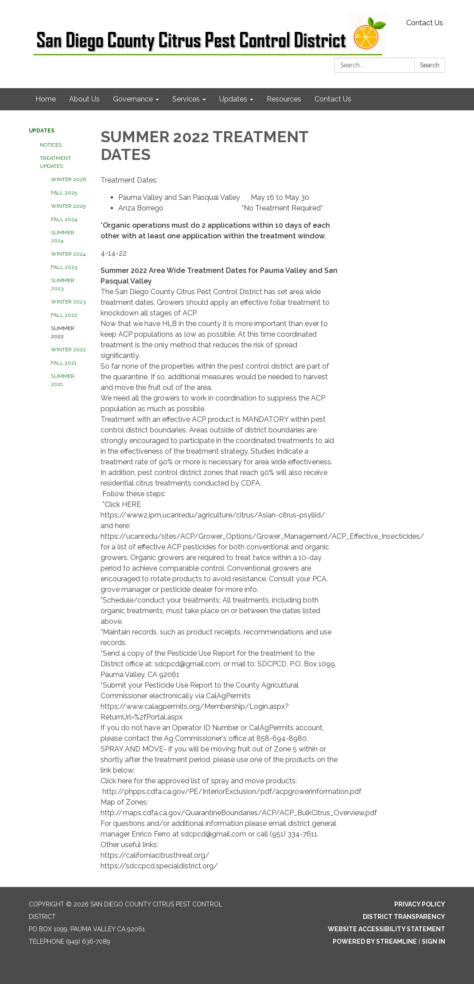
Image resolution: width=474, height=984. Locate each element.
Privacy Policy (419, 904)
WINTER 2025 (68, 206)
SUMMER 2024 (62, 236)
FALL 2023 (64, 267)
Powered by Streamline (375, 941)
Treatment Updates (55, 162)
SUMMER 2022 (62, 332)
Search (429, 65)
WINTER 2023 (68, 302)
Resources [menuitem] (284, 99)
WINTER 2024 (68, 254)
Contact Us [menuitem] (333, 99)
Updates (41, 131)
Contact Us (424, 23)
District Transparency (404, 916)
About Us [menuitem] (84, 99)
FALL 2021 (64, 363)
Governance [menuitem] (133, 99)
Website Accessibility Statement (386, 929)
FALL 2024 (64, 219)
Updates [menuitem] (233, 99)
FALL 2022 (64, 315)
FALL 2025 (64, 193)
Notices (51, 145)
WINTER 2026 (68, 179)
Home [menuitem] (45, 99)
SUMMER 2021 (62, 380)
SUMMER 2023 (62, 284)
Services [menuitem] (186, 99)
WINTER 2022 (68, 349)
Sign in (433, 941)
